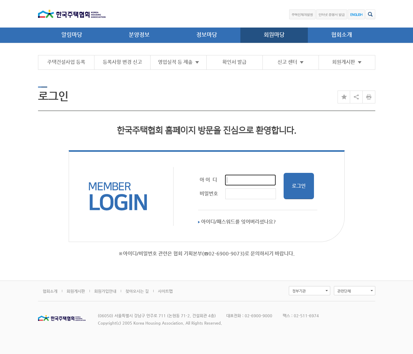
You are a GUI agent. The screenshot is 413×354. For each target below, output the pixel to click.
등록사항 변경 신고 (122, 62)
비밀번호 (209, 193)
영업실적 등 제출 (178, 62)
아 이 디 (208, 180)
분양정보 (139, 34)
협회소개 (341, 34)
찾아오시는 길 (137, 291)
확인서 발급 (234, 62)
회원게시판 (346, 62)
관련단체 (344, 291)
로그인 (299, 186)
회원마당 (274, 34)
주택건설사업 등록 (66, 62)
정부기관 (299, 291)
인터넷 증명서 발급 (332, 14)
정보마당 (206, 34)
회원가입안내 (105, 291)
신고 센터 (290, 62)
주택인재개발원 (302, 14)
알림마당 (71, 34)
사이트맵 (165, 291)
